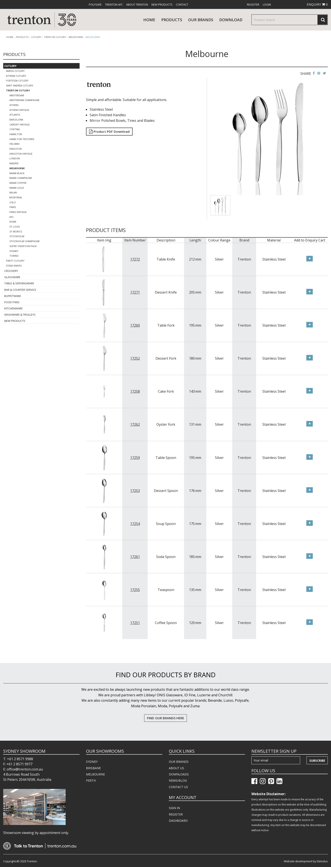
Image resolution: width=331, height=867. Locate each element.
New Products (161, 4)
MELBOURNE (95, 774)
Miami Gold (16, 187)
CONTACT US (178, 787)
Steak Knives (14, 265)
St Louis (14, 226)
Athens (13, 105)
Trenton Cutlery (55, 37)
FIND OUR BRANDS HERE (165, 718)
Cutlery (36, 37)
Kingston (15, 148)
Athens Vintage (19, 110)
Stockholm (16, 236)
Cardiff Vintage (19, 124)
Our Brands (200, 19)
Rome (12, 221)
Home (149, 19)
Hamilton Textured (21, 139)
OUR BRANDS (179, 762)
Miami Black (16, 173)
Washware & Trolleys (20, 315)
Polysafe (95, 4)
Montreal (15, 197)
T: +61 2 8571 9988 (18, 759)
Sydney (13, 251)
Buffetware (12, 296)
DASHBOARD (178, 821)
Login (267, 4)
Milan (13, 192)
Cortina (14, 129)
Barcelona (16, 119)
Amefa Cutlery (15, 70)
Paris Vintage (18, 212)
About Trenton (137, 4)
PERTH (91, 780)
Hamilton (15, 134)
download (230, 19)
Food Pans (12, 302)
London (14, 158)
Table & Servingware (19, 283)
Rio (11, 217)
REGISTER (176, 814)
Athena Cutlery (16, 75)
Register (253, 4)
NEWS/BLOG (178, 780)
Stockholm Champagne (24, 241)
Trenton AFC (114, 4)
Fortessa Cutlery (17, 80)
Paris (12, 207)
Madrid (14, 163)
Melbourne (76, 37)
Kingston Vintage (20, 153)
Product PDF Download (109, 131)
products (171, 19)
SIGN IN (174, 808)
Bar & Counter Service (20, 290)
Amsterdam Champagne (24, 100)
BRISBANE (93, 768)
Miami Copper (17, 182)
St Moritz (15, 231)
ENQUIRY (317, 4)
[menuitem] (95, 4)
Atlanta (14, 114)
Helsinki (14, 143)
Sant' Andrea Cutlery (19, 85)
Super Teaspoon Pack (23, 246)
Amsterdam (16, 95)
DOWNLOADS (179, 774)
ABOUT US (176, 768)
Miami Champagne (20, 177)
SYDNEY (92, 762)
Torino (14, 255)
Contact (182, 4)
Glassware (12, 277)
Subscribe (317, 760)
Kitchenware (13, 308)
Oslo (12, 202)
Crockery (11, 271)
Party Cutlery (15, 260)
